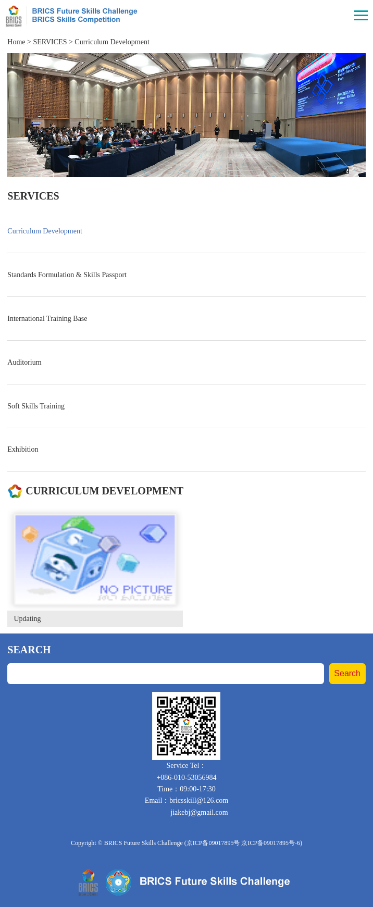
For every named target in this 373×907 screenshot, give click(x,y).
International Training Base (47, 318)
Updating (27, 619)
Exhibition (22, 449)
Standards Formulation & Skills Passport (67, 275)
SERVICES (50, 42)
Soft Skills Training (36, 406)
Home (16, 42)
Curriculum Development (111, 42)
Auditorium (24, 362)
